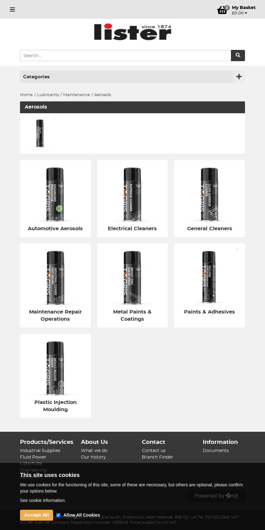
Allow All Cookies (81, 515)
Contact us (154, 451)
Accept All (36, 515)
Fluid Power (33, 457)
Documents (216, 451)
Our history (93, 457)
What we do (94, 451)
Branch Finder (157, 457)
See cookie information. (43, 500)
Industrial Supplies (40, 451)
